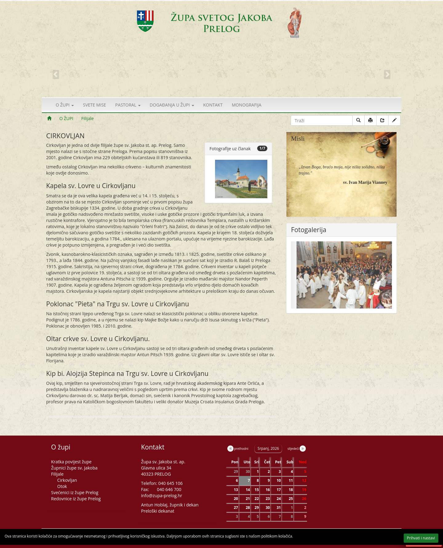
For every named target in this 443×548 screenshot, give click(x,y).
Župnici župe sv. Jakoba (74, 468)
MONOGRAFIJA (246, 105)
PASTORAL (128, 105)
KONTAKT (213, 105)
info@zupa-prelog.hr (161, 495)
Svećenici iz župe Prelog (74, 492)
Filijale (87, 118)
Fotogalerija (308, 229)
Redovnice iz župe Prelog (76, 499)
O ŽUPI (65, 105)
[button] (263, 179)
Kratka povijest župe (71, 462)
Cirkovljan (67, 480)
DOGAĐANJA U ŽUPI (172, 105)
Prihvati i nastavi (411, 538)
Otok (62, 486)
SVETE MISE (94, 105)
